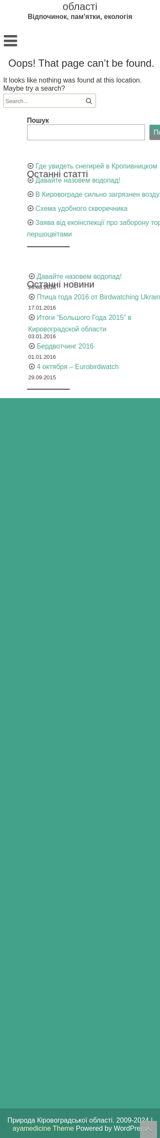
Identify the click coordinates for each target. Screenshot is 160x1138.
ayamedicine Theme (44, 1128)
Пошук (101, 120)
